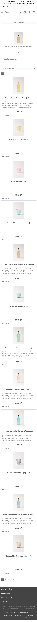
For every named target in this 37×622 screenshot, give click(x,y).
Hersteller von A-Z (18, 22)
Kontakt (7, 612)
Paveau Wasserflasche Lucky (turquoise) (18, 431)
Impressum (30, 615)
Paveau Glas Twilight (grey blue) (18, 473)
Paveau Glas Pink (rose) (18, 181)
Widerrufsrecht (8, 615)
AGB (24, 615)
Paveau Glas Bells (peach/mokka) (18, 556)
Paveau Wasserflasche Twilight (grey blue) (18, 514)
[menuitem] (5, 12)
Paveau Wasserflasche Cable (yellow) (18, 98)
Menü (5, 11)
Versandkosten (31, 606)
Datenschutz (17, 615)
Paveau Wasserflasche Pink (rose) (18, 389)
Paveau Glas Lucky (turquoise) (18, 223)
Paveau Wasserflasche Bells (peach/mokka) (18, 47)
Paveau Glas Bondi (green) (18, 306)
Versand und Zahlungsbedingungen (21, 612)
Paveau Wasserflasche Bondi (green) (18, 348)
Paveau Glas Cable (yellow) (18, 140)
